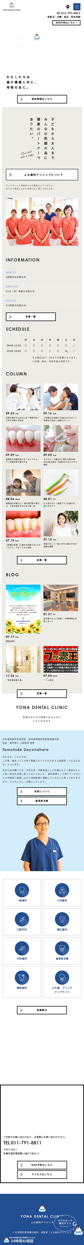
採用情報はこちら (42, 99)
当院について (42, 791)
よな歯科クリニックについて (43, 174)
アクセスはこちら (42, 1174)
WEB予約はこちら (42, 1165)
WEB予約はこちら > (66, 22)
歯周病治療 (41, 800)
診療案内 (42, 1010)
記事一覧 (31, 316)
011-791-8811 (70, 13)
